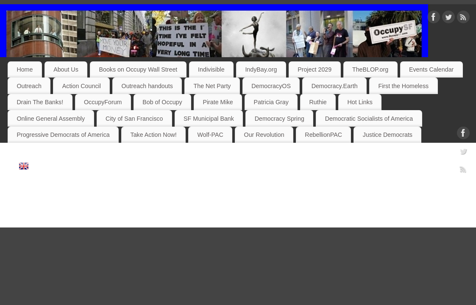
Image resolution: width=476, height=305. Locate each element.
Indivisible (211, 69)
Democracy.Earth (335, 86)
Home (25, 69)
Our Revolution (264, 134)
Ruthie (318, 102)
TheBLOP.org (370, 69)
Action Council (81, 86)
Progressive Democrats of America (63, 134)
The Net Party (212, 86)
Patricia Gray (270, 102)
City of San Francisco (134, 118)
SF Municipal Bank (209, 118)
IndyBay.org (261, 69)
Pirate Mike (218, 102)
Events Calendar (431, 69)
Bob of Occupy (162, 102)
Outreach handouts (147, 86)
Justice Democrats (387, 134)
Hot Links (360, 102)
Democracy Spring (279, 118)
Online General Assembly (51, 118)
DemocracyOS (271, 86)
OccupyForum (103, 102)
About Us (65, 69)
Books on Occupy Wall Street (138, 69)
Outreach (29, 86)
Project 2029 (314, 69)
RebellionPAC (323, 134)
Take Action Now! (154, 134)
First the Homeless (403, 86)
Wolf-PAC (210, 134)
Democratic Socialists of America (369, 118)
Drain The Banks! (40, 102)
